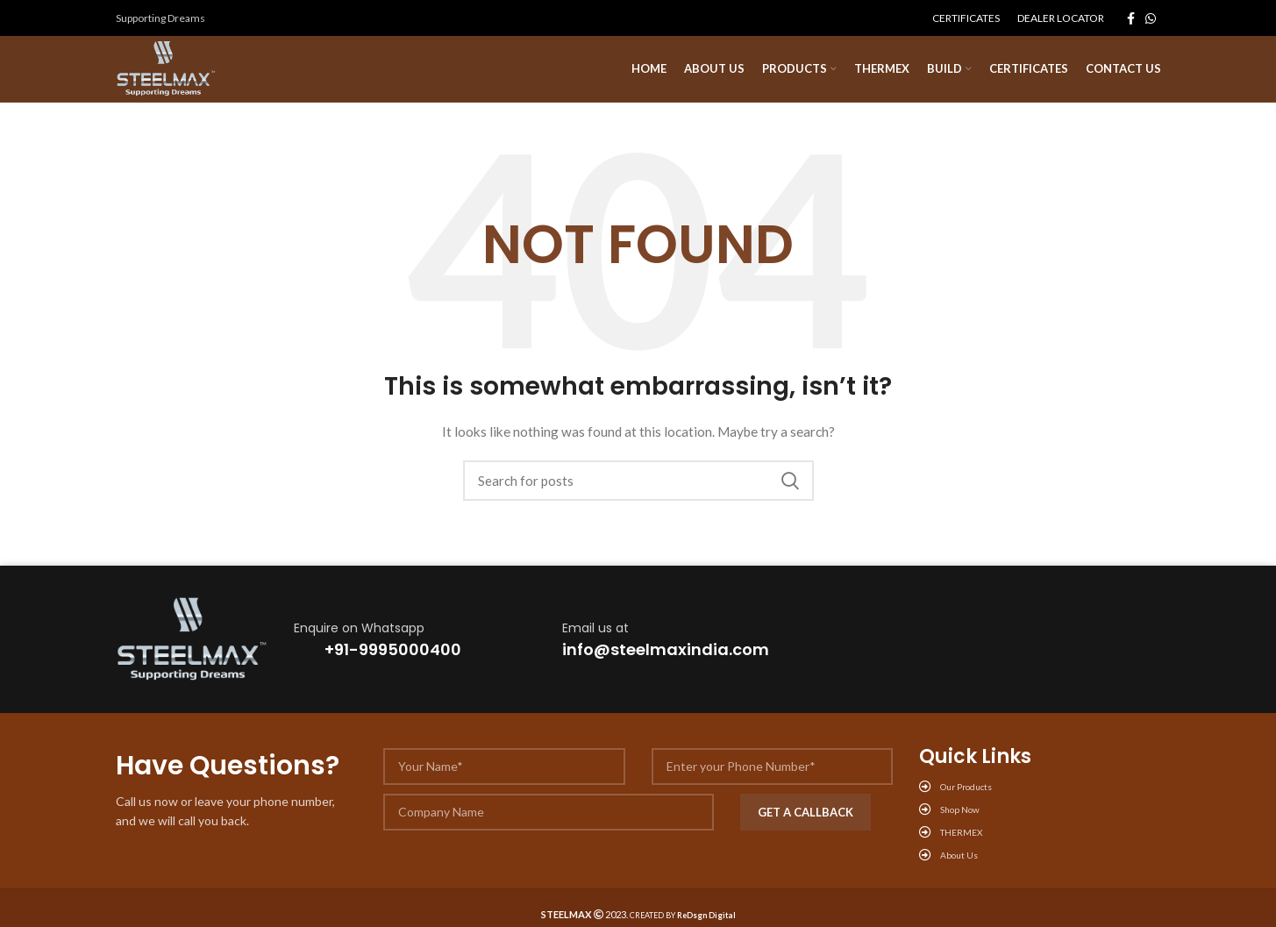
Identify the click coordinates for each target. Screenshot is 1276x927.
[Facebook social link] (1131, 18)
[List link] (1040, 792)
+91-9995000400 (392, 655)
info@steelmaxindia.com (665, 655)
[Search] (638, 486)
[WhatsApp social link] (1150, 18)
